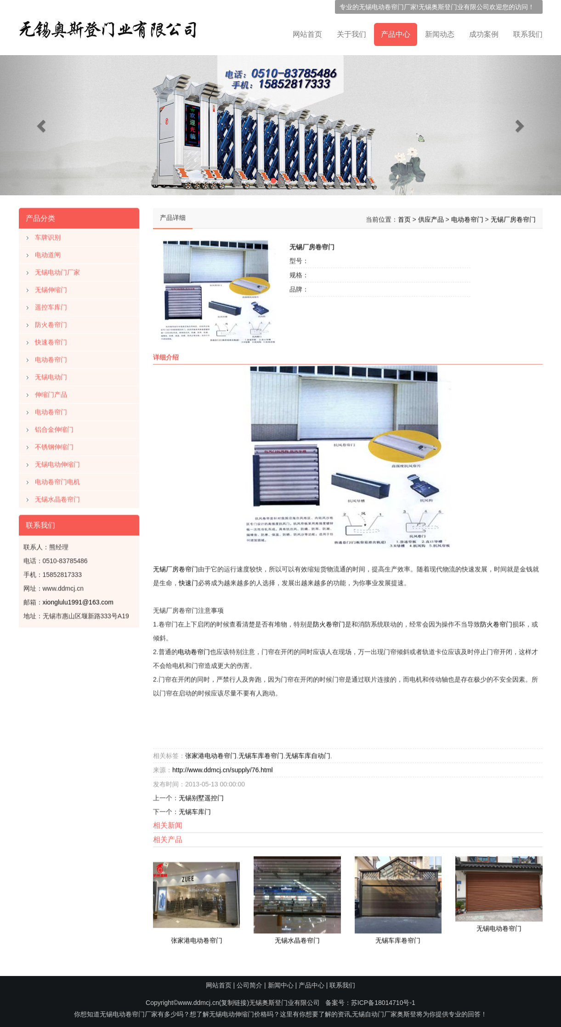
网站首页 (307, 34)
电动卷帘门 (51, 357)
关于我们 (351, 34)
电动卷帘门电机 (57, 479)
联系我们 (528, 34)
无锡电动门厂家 (57, 270)
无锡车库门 (195, 809)
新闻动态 (439, 34)
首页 (404, 217)
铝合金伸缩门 (54, 427)
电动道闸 (48, 252)
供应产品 (431, 217)
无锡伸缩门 (51, 287)
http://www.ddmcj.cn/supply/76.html (222, 768)
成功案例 (484, 34)
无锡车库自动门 (307, 753)
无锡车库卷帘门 (260, 753)
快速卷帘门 (51, 340)
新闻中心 (281, 985)
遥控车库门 (51, 305)
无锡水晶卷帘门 (57, 497)
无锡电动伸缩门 (57, 462)
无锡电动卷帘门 (381, 7)
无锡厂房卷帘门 (513, 217)
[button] (42, 125)
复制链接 (234, 1002)
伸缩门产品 (51, 392)
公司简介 (249, 985)
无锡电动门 (51, 375)
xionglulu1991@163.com (78, 600)
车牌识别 (48, 235)
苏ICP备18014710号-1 (383, 1002)
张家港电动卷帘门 (211, 753)
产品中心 (395, 34)
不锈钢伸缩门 (54, 444)
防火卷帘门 (51, 322)
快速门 (188, 580)
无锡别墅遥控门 (201, 796)
